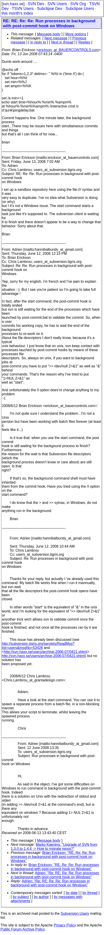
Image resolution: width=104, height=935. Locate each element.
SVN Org (78, 4)
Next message (55, 38)
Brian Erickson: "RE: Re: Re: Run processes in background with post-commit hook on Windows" (53, 857)
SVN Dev (36, 4)
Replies (84, 42)
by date (71, 893)
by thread (90, 893)
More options (75, 34)
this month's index (17, 13)
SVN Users (57, 4)
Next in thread (62, 42)
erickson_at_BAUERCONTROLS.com (68, 50)
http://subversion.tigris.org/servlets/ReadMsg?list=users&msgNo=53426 (38, 646)
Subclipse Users (79, 8)
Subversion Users (75, 913)
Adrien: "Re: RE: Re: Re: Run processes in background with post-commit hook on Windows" (55, 875)
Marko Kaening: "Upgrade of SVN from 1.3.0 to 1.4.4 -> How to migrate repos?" (54, 847)
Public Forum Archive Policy (22, 929)
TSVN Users (23, 8)
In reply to (38, 42)
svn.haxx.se (13, 4)
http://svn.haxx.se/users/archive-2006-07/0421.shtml (45, 652)
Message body (48, 34)
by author (41, 897)
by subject (21, 897)
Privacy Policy (65, 925)
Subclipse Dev (49, 8)
